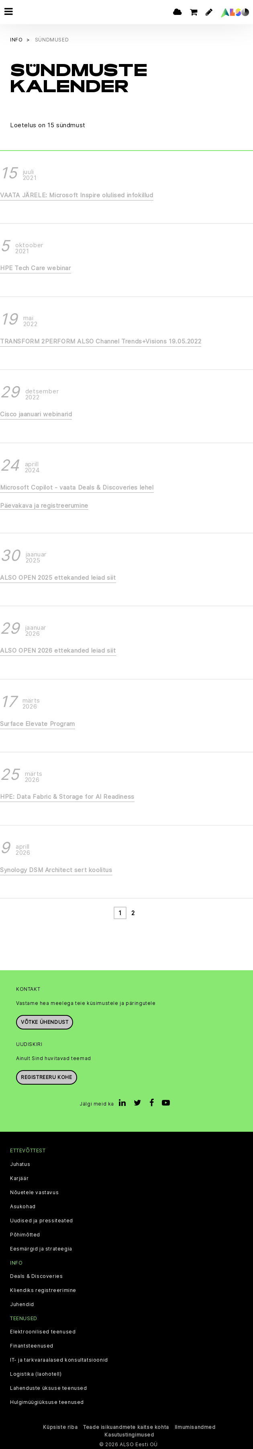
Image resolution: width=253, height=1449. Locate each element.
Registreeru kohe (46, 1076)
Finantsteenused (31, 1345)
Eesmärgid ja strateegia (41, 1248)
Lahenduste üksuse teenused (48, 1387)
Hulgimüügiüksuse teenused (47, 1401)
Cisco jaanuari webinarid (36, 413)
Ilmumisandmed (195, 1426)
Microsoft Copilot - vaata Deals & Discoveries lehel (77, 486)
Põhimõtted (25, 1233)
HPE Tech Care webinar (35, 267)
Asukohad (23, 1205)
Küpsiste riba (60, 1426)
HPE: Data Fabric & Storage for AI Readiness (67, 796)
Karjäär (19, 1177)
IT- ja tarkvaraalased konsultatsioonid (59, 1359)
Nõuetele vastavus (34, 1191)
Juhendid (22, 1303)
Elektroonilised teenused (42, 1330)
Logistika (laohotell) (36, 1373)
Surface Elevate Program (37, 722)
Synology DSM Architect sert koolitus (56, 868)
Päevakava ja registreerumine (44, 504)
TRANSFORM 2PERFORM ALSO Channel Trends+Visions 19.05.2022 (100, 340)
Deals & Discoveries (36, 1275)
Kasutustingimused (129, 1433)
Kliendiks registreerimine (43, 1289)
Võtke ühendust (44, 1021)
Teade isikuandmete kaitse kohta (126, 1426)
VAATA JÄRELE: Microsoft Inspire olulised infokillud (76, 194)
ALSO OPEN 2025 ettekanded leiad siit (58, 576)
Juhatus (20, 1163)
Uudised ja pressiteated (41, 1219)
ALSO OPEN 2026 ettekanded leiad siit (58, 649)
